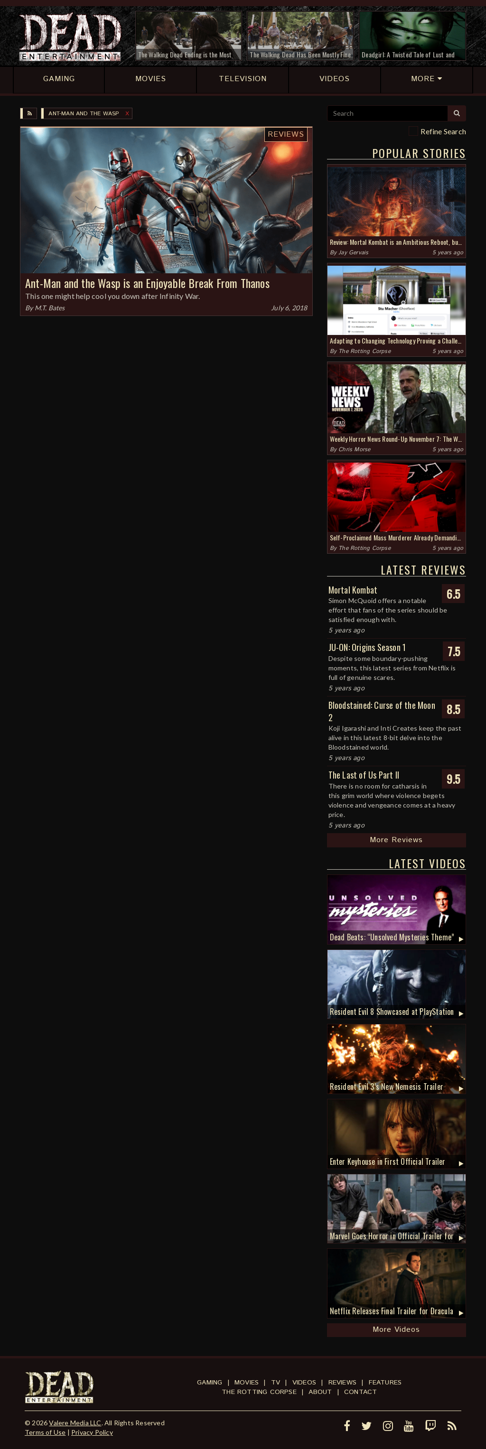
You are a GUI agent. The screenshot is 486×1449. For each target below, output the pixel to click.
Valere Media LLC (75, 1423)
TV (275, 1382)
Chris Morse (354, 450)
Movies (246, 1382)
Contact (360, 1392)
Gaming (209, 1382)
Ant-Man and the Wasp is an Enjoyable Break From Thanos (147, 282)
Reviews (286, 134)
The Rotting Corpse (364, 351)
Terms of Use (45, 1432)
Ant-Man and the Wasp (83, 114)
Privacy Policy (92, 1432)
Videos (304, 1382)
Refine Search (443, 131)
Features (385, 1382)
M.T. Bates (50, 308)
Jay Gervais (353, 253)
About (320, 1392)
